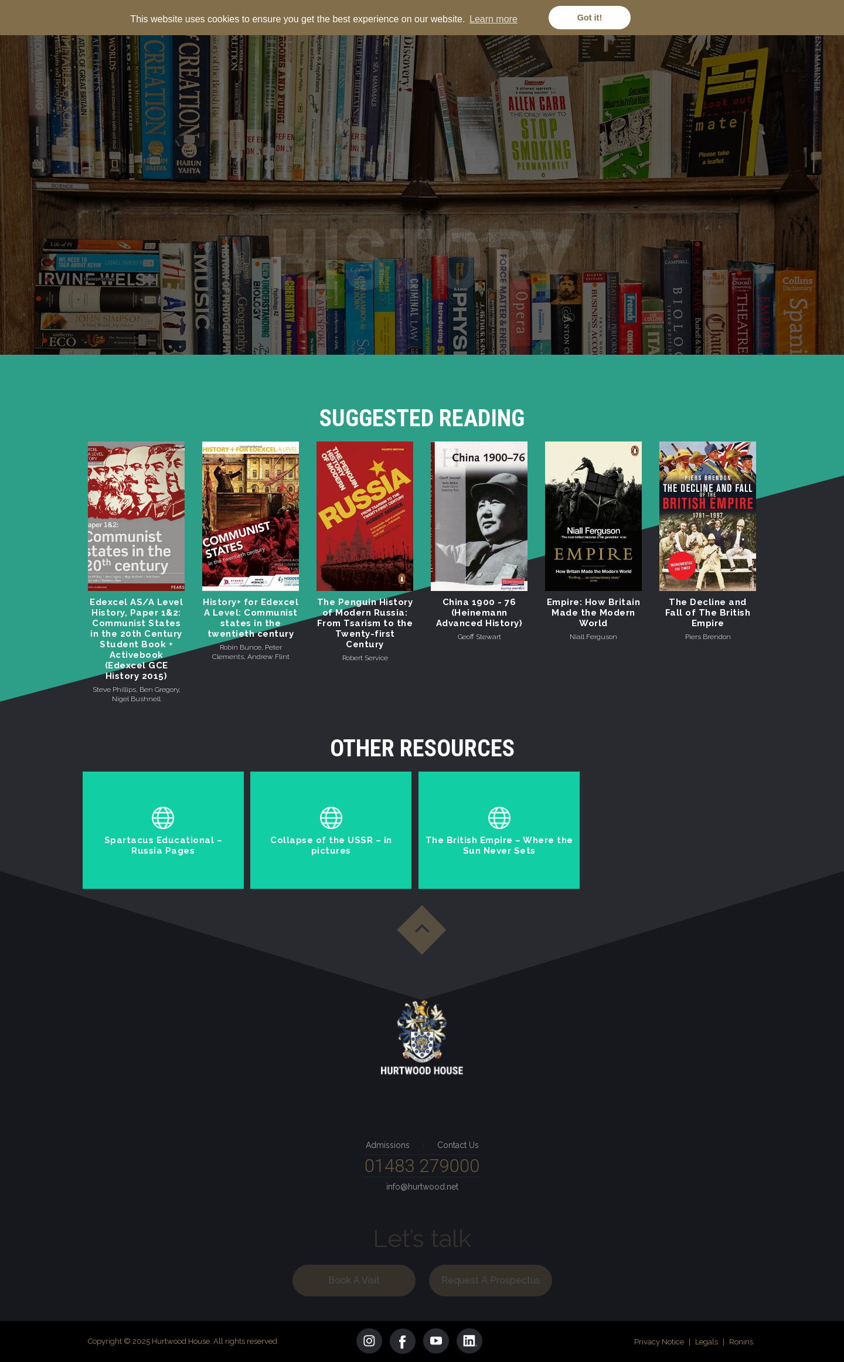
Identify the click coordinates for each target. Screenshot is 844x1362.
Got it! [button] (589, 17)
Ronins (741, 1341)
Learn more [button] (493, 19)
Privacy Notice (659, 1341)
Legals (706, 1341)
